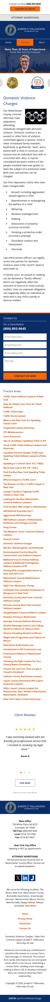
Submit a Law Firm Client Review (25, 792)
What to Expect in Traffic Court (19, 479)
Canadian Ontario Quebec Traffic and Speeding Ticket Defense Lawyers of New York (24, 456)
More (41, 42)
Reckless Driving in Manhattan (19, 616)
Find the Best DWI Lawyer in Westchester (25, 506)
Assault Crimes (11, 539)
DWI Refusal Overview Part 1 (18, 511)
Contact (25, 42)
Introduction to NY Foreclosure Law (22, 649)
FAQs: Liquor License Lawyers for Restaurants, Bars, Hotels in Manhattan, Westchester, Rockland (25, 691)
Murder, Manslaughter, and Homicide (23, 547)
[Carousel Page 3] (29, 773)
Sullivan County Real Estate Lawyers (22, 676)
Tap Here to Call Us (25, 8)
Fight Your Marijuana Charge (18, 585)
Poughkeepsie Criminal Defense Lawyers (24, 612)
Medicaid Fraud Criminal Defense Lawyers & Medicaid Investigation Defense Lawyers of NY (21, 563)
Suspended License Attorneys (18, 427)
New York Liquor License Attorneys (22, 699)
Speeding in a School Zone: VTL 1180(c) (23, 463)
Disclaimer (25, 923)
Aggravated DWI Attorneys (17, 515)
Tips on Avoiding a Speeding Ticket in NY (24, 440)
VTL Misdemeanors (13, 432)
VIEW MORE (25, 783)
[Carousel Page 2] (25, 773)
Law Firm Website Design (25, 998)
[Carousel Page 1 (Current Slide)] (21, 773)
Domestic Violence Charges (17, 543)
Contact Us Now (25, 376)
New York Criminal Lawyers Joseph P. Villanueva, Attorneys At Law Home (25, 30)
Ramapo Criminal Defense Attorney (22, 621)
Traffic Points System (14, 415)
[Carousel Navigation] (25, 772)
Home (8, 42)
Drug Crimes (9, 527)
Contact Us (10, 318)
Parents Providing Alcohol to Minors (22, 633)
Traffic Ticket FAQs (13, 411)
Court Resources (12, 436)
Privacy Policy (25, 918)
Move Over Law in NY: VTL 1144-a (20, 467)
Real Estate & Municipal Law (18, 645)
